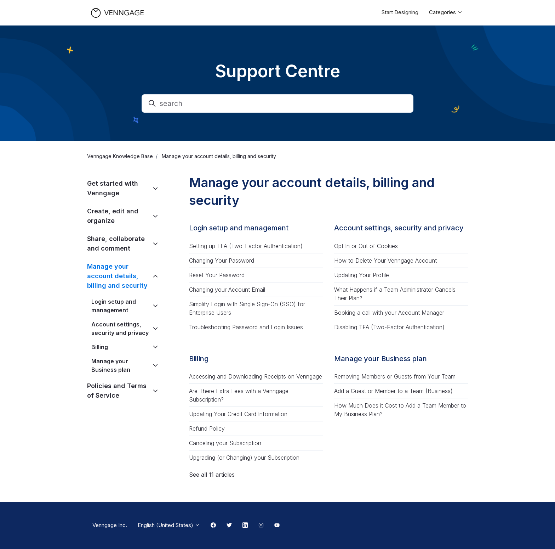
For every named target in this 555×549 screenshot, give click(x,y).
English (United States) (169, 525)
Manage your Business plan (380, 358)
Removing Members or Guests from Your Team (395, 376)
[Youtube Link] (277, 525)
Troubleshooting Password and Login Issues (246, 327)
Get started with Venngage (112, 188)
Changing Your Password (221, 260)
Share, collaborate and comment (116, 243)
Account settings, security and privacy (399, 228)
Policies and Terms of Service (117, 390)
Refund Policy (207, 428)
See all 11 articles (212, 474)
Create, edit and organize (112, 215)
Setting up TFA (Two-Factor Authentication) (246, 246)
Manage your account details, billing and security (117, 276)
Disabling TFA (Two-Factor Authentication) (389, 327)
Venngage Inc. (109, 525)
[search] (277, 103)
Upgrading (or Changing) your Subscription (244, 457)
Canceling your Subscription (225, 443)
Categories (446, 12)
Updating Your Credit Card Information (238, 414)
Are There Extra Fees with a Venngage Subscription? (238, 395)
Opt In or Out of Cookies (366, 246)
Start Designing (400, 12)
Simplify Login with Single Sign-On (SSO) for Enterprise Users (247, 308)
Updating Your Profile (361, 275)
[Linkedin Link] (245, 525)
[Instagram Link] (261, 525)
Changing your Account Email (227, 289)
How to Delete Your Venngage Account (385, 260)
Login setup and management (238, 228)
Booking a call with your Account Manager (389, 312)
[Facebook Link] (213, 525)
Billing (198, 358)
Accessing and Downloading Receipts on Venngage (255, 376)
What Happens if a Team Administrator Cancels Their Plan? (395, 294)
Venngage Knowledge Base (120, 156)
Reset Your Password (217, 275)
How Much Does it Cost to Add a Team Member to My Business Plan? (400, 410)
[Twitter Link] (229, 525)
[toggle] (155, 188)
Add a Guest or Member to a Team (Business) (393, 390)
